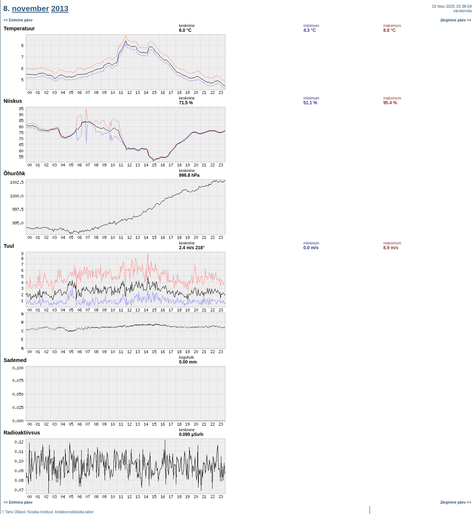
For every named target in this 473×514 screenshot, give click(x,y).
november (30, 8)
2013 (59, 8)
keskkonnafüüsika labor (74, 512)
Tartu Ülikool (15, 512)
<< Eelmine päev (18, 20)
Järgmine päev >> (456, 20)
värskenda (462, 11)
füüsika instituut (40, 512)
